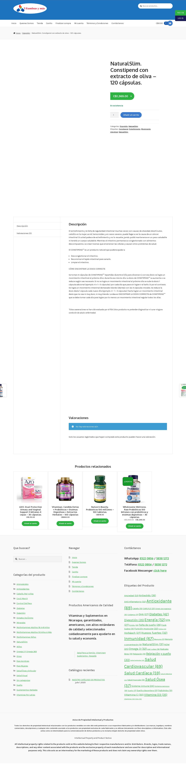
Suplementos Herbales (27, 694)
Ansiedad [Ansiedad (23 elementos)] (131, 600)
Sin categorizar (23, 685)
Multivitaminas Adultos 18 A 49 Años (33, 632)
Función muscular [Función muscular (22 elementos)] (146, 633)
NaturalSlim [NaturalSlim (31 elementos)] (153, 649)
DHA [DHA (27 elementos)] (144, 619)
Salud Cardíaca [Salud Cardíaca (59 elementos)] (142, 677)
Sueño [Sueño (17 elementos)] (132, 695)
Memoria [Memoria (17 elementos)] (159, 644)
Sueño (19, 690)
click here (160, 575)
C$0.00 (162, 23)
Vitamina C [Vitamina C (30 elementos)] (134, 699)
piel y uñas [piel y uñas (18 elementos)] (153, 654)
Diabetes (21, 613)
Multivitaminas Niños (26, 641)
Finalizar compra (63, 24)
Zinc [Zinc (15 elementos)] (138, 704)
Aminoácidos (22, 589)
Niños (19, 651)
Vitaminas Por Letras (26, 699)
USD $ (179, 18)
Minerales (21, 627)
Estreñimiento (134, 130)
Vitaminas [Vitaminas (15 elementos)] (129, 704)
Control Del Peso (24, 608)
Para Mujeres (22, 670)
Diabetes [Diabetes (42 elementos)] (159, 619)
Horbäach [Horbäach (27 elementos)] (132, 637)
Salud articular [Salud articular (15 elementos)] (137, 665)
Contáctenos (117, 24)
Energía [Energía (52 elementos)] (154, 624)
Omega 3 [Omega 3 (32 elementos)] (138, 653)
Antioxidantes (23, 593)
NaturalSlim (133, 127)
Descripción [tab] (22, 226)
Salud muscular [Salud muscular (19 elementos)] (136, 684)
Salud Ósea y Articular (26, 675)
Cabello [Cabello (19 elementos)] (137, 613)
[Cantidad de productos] (114, 115)
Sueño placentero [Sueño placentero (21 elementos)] (147, 695)
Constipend (123, 130)
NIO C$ (179, 13)
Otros (19, 661)
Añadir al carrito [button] (30, 524)
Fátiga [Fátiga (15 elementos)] (162, 634)
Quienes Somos (27, 24)
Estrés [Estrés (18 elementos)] (133, 630)
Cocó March (22, 603)
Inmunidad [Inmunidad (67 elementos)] (139, 643)
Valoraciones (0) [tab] (24, 234)
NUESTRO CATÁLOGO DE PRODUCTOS (88, 684)
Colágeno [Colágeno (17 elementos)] (132, 619)
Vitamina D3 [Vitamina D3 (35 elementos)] (155, 699)
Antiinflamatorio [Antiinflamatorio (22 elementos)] (135, 606)
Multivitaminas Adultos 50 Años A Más (34, 637)
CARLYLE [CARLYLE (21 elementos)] (149, 613)
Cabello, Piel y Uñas (25, 598)
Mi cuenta (78, 24)
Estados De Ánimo (25, 622)
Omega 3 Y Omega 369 (27, 656)
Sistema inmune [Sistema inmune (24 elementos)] (143, 690)
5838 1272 (162, 563)
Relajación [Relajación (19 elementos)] (139, 658)
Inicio (13, 24)
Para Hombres (23, 666)
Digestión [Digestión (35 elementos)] (134, 624)
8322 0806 (146, 563)
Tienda (40, 24)
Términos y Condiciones (97, 24)
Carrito (49, 24)
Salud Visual (22, 680)
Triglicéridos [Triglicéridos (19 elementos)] (165, 695)
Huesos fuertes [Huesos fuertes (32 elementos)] (154, 637)
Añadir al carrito (131, 115)
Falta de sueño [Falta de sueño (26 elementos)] (150, 629)
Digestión (26, 34)
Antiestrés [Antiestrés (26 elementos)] (147, 600)
